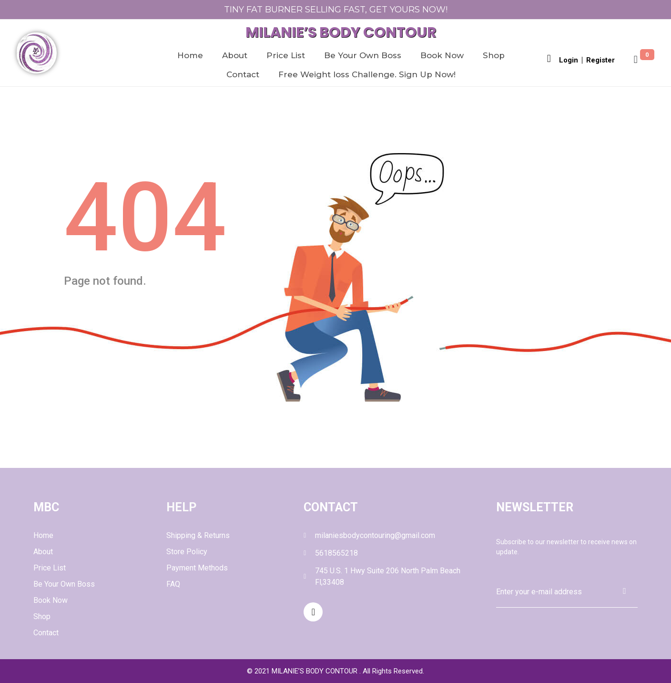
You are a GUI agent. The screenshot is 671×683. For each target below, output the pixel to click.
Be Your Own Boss (362, 55)
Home (190, 55)
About (234, 55)
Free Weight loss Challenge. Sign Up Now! (367, 74)
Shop (494, 55)
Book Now (442, 55)
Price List (285, 55)
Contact (242, 74)
